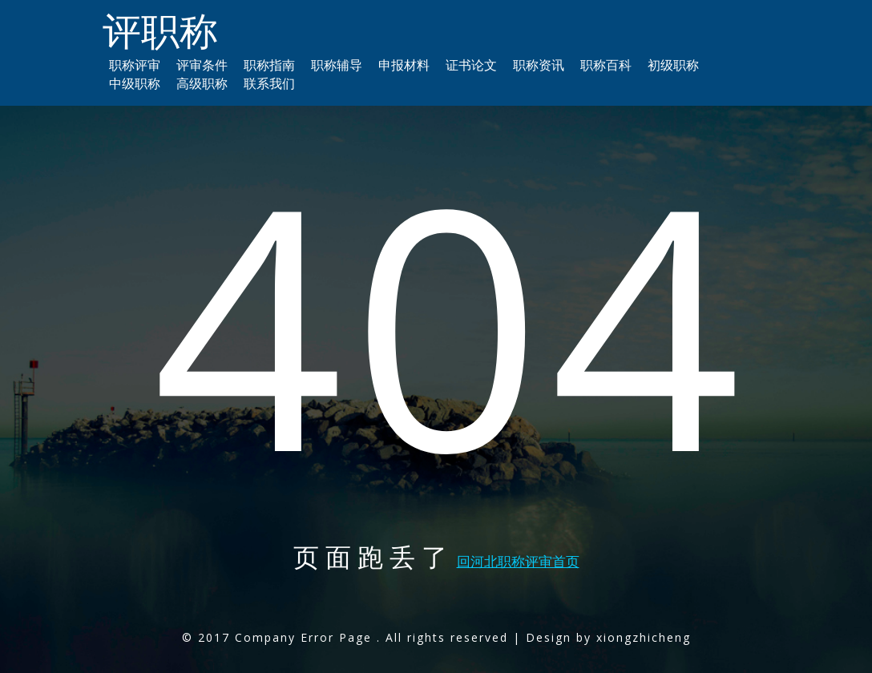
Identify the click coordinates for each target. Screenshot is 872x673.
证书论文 (471, 65)
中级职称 (134, 83)
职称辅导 (336, 65)
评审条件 (202, 65)
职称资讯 (538, 65)
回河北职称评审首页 (518, 561)
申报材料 (404, 65)
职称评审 (134, 65)
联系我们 (269, 83)
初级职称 (673, 65)
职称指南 (269, 65)
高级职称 (202, 83)
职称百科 (606, 65)
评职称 (160, 30)
